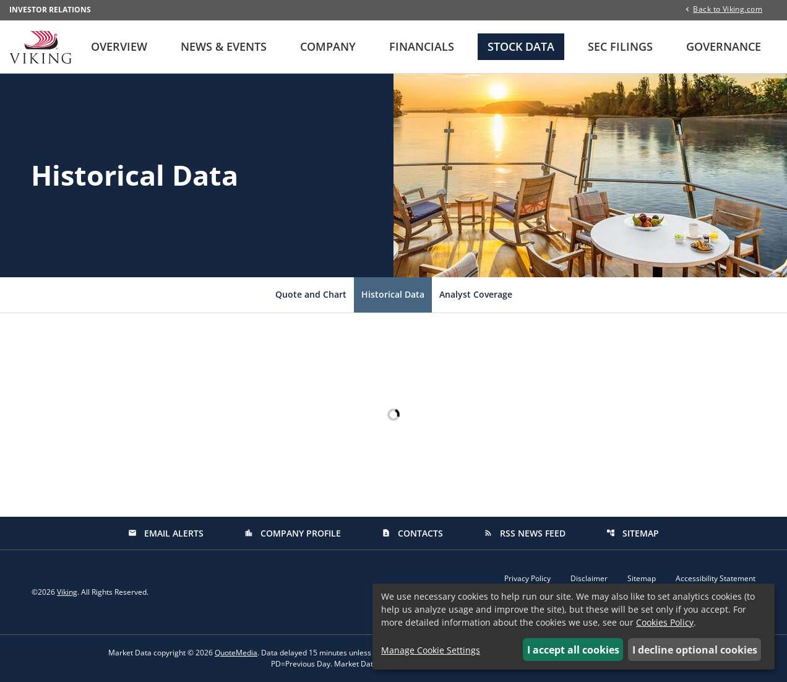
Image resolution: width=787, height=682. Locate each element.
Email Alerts (166, 533)
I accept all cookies (573, 650)
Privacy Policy (527, 578)
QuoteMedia (236, 652)
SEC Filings (620, 46)
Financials (421, 46)
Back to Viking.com (727, 8)
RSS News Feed (525, 533)
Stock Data (521, 46)
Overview (119, 46)
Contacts (412, 533)
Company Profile (292, 533)
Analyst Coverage (475, 294)
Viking (67, 592)
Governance (723, 46)
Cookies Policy (665, 622)
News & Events (224, 46)
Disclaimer (589, 578)
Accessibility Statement (715, 578)
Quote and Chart (310, 294)
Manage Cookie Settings (430, 650)
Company (328, 46)
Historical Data (392, 294)
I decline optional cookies (694, 650)
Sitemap (632, 533)
